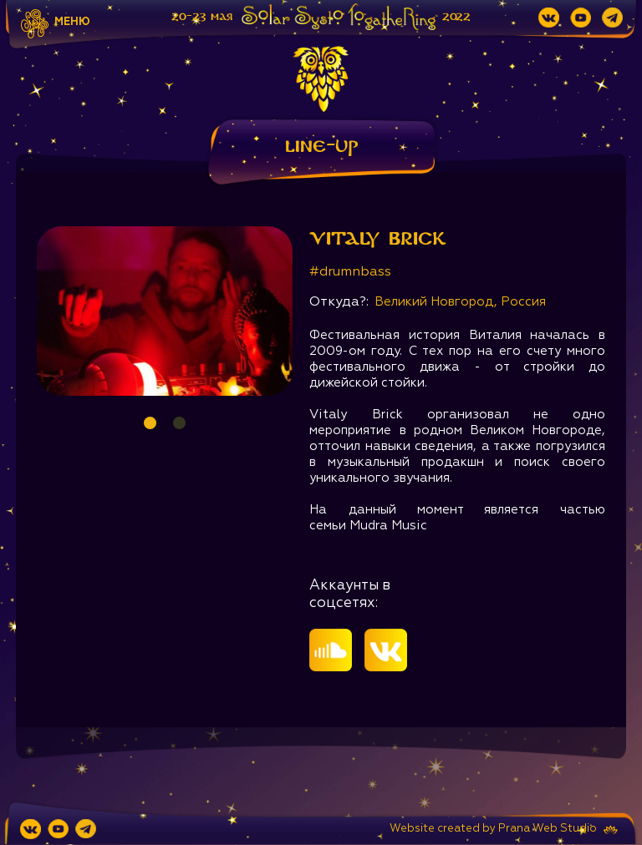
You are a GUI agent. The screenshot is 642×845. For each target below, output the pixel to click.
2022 (456, 16)
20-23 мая (201, 16)
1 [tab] (150, 423)
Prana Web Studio (547, 828)
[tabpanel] (165, 311)
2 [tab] (179, 423)
